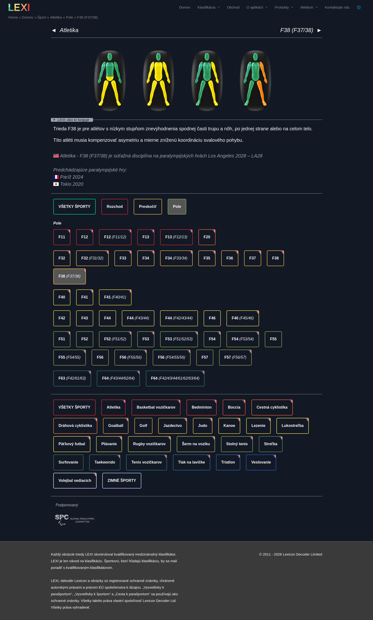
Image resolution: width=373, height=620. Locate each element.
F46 (212, 318)
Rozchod (115, 206)
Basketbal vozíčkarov (156, 407)
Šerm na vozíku (196, 444)
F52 (84, 339)
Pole (177, 206)
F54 (212, 339)
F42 (62, 318)
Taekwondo (104, 462)
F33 (123, 258)
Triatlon (228, 462)
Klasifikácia (206, 7)
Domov (185, 7)
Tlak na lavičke (191, 462)
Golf (143, 426)
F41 (84, 297)
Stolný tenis (237, 444)
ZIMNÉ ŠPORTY (122, 480)
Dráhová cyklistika (75, 426)
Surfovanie (68, 462)
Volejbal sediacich (75, 480)
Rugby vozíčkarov (149, 444)
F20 (207, 237)
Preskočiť (148, 206)
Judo (202, 426)
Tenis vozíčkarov (146, 462)
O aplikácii (255, 7)
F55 (273, 339)
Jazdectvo (172, 426)
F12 (84, 237)
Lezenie (258, 426)
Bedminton (202, 407)
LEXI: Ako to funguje (74, 120)
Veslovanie (261, 462)
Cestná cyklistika (272, 407)
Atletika (69, 30)
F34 (145, 258)
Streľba (270, 444)
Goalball (115, 426)
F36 (229, 258)
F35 (207, 258)
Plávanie (109, 444)
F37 (252, 258)
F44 (107, 318)
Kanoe (229, 426)
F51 (62, 339)
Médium (306, 7)
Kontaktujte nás (337, 7)
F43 (84, 318)
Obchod (233, 7)
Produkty (282, 7)
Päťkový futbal (72, 444)
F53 (145, 339)
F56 (100, 357)
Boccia (234, 407)
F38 (275, 258)
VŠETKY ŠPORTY (74, 206)
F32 (62, 258)
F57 (204, 357)
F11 (62, 237)
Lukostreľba (293, 426)
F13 (145, 237)
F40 (62, 297)
